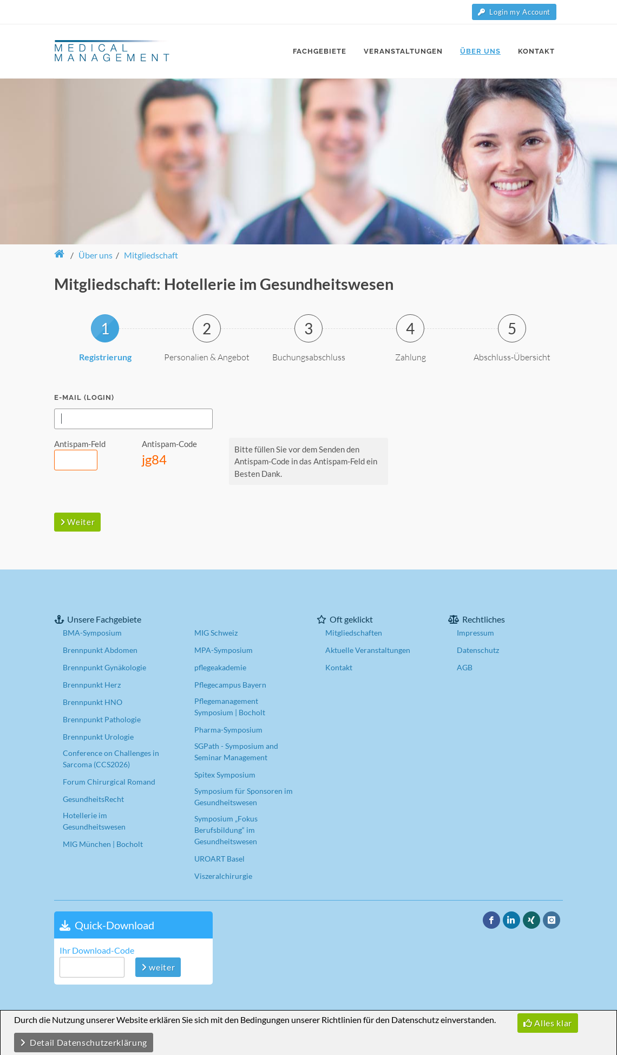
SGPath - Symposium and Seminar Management (236, 751)
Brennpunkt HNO (92, 701)
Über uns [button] (95, 254)
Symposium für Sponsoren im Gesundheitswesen (243, 796)
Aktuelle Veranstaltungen (367, 649)
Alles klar (547, 1023)
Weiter (77, 521)
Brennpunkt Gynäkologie (104, 666)
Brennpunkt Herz (92, 684)
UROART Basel (219, 858)
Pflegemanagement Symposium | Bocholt (229, 706)
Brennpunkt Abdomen (100, 649)
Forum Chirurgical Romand (109, 781)
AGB (464, 666)
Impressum (475, 632)
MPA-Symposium (223, 649)
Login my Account (514, 12)
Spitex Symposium (224, 774)
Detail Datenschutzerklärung (83, 1042)
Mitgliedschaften (353, 632)
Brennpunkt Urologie (98, 736)
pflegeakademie (220, 666)
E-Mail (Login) (84, 397)
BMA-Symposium (92, 632)
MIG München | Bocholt (103, 843)
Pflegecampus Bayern (230, 684)
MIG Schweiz (216, 632)
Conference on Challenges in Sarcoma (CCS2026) (111, 758)
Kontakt (338, 666)
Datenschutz (478, 649)
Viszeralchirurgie (223, 875)
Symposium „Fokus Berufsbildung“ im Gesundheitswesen (226, 829)
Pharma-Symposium (228, 729)
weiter (158, 966)
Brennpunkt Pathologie (102, 718)
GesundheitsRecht (93, 798)
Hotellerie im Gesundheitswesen (94, 820)
